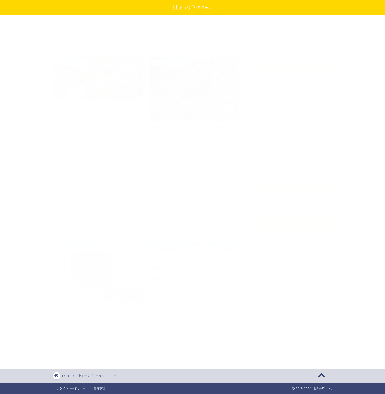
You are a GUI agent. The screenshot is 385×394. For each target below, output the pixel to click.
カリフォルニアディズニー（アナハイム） (289, 82)
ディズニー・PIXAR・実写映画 (285, 130)
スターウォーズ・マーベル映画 (285, 96)
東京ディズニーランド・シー (283, 152)
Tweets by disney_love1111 (275, 45)
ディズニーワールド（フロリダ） (287, 118)
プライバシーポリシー (71, 388)
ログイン (264, 233)
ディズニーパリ (272, 107)
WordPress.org (271, 253)
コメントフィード (272, 246)
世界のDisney (193, 7)
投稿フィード (268, 239)
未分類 (264, 141)
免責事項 (99, 388)
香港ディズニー (272, 163)
